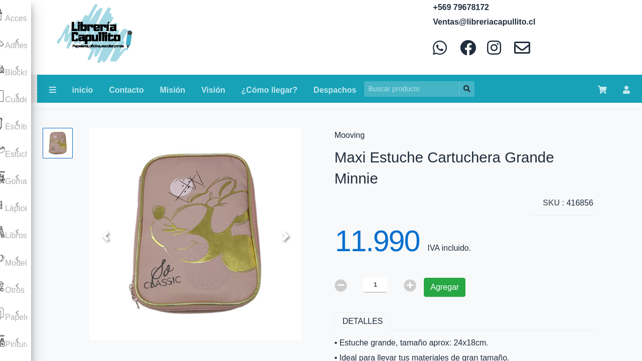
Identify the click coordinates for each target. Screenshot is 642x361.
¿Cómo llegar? (269, 90)
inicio (82, 90)
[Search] (412, 89)
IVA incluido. (449, 248)
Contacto (126, 90)
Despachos (334, 90)
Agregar (444, 287)
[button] (105, 236)
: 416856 (568, 203)
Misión (173, 90)
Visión (213, 90)
